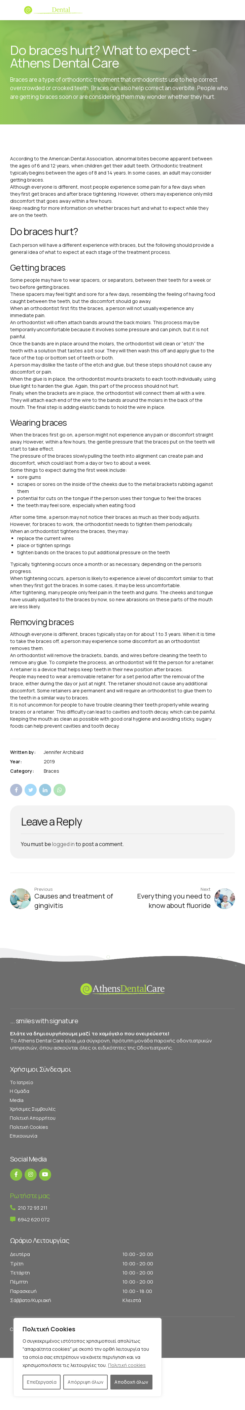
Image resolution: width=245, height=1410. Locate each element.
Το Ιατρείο (21, 1082)
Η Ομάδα (19, 1091)
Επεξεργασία (42, 1382)
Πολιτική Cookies (29, 1127)
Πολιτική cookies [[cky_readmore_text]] (127, 1365)
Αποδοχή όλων (131, 1382)
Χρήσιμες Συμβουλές (33, 1109)
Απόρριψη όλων (85, 1382)
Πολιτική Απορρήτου (33, 1118)
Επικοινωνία (23, 1136)
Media (17, 1100)
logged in (63, 844)
